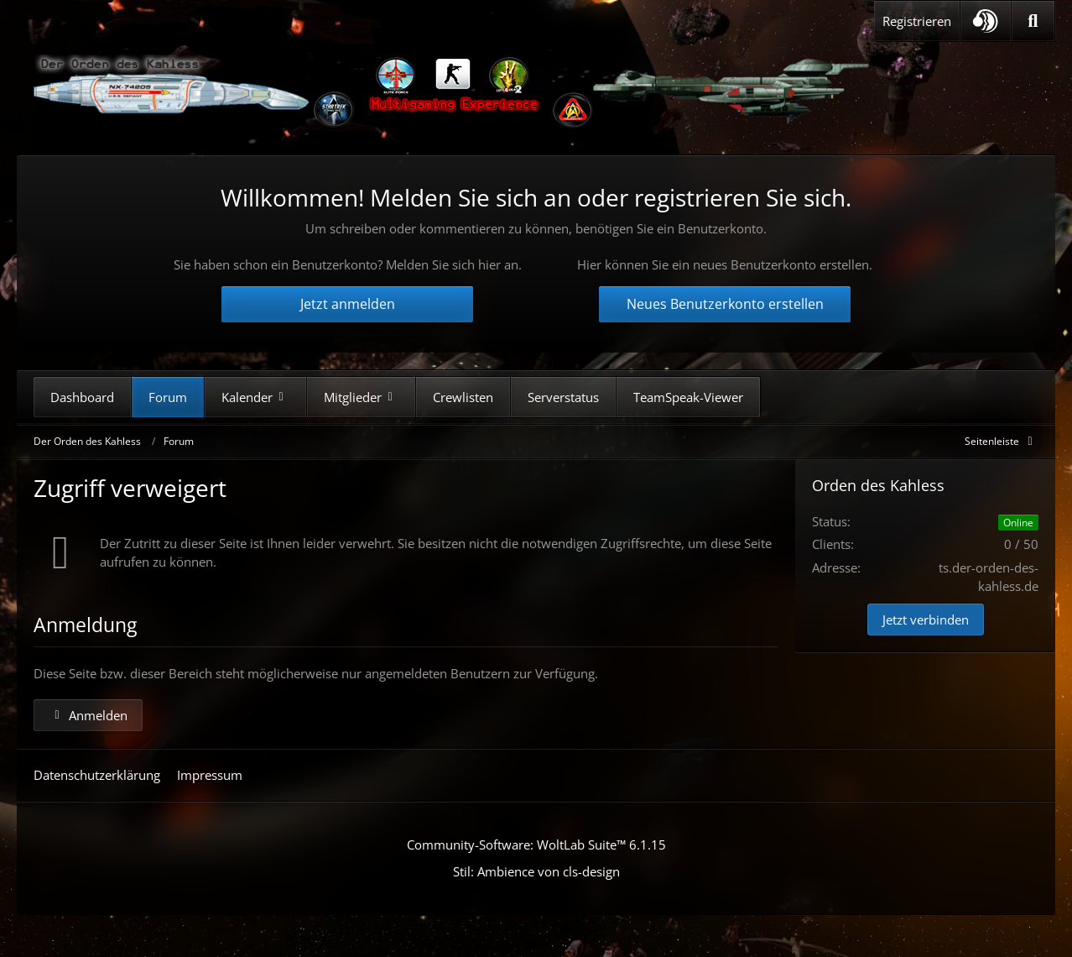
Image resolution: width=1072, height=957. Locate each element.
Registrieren (916, 21)
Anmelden (88, 715)
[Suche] (1033, 21)
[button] (985, 21)
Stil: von (536, 871)
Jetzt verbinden (925, 619)
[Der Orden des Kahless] (453, 92)
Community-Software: (536, 844)
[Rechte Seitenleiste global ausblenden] (1001, 441)
